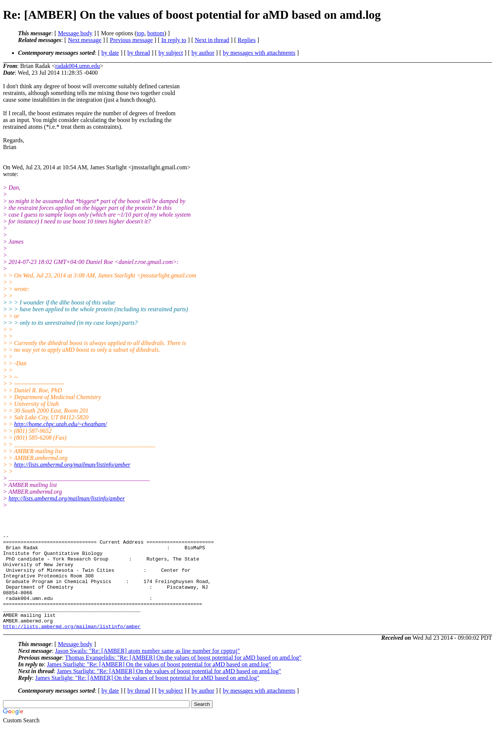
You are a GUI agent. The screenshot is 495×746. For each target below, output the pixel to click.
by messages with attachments (259, 53)
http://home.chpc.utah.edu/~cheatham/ (60, 424)
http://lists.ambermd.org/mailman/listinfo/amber (72, 464)
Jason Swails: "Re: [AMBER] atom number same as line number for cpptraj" (147, 670)
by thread (139, 53)
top (140, 33)
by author (202, 53)
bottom (155, 33)
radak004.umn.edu (77, 66)
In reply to (174, 40)
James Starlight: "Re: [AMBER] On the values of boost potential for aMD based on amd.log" (159, 683)
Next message (84, 40)
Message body (75, 33)
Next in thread (212, 40)
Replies (247, 40)
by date (110, 53)
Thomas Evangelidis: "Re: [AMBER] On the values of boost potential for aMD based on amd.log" (183, 677)
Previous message (131, 40)
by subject (170, 53)
